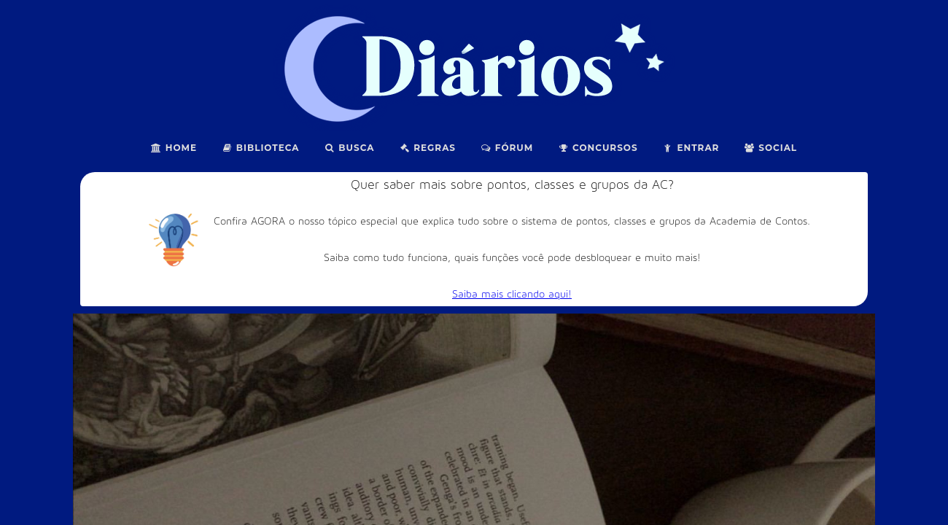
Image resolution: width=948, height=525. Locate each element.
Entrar (691, 147)
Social (770, 147)
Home (174, 147)
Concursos (597, 147)
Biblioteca (261, 147)
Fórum (507, 147)
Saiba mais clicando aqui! (512, 294)
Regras (427, 147)
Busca (350, 147)
